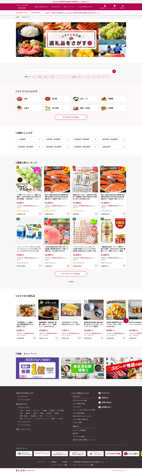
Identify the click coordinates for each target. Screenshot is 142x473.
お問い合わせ (105, 402)
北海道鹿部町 (20, 338)
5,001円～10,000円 (53, 139)
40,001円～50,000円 (53, 147)
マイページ (104, 393)
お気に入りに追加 (34, 338)
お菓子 (35, 413)
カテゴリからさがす (23, 407)
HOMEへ (72, 281)
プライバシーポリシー (58, 465)
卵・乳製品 (60, 410)
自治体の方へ (105, 407)
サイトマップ (41, 462)
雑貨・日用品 (24, 416)
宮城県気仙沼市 (49, 214)
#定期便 (74, 77)
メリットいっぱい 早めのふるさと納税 (84, 410)
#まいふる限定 (37, 77)
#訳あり (46, 77)
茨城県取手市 (104, 266)
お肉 (21, 410)
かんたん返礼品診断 (78, 413)
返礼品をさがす (56, 6)
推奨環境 (53, 462)
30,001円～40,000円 (25, 147)
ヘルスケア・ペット (42, 418)
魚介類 (28, 410)
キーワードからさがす (24, 399)
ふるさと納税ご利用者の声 (80, 419)
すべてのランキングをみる (71, 274)
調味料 (57, 413)
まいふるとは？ (77, 406)
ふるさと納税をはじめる (85, 6)
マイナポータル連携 (78, 436)
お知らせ (103, 398)
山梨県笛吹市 (48, 266)
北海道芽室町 (110, 338)
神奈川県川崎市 (21, 266)
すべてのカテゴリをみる (71, 117)
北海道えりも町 (43, 338)
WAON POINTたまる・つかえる (82, 416)
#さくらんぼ (96, 77)
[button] (126, 320)
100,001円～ (107, 147)
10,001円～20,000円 (81, 139)
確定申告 (75, 433)
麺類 (41, 413)
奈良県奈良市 (133, 338)
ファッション (49, 416)
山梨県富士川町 (21, 214)
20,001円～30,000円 (109, 139)
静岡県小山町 (65, 338)
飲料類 (28, 413)
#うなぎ (88, 77)
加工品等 (49, 413)
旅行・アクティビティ (26, 418)
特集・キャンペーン (69, 6)
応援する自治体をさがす (42, 6)
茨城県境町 (76, 214)
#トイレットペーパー (63, 77)
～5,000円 (22, 139)
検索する (114, 71)
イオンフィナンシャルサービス (82, 465)
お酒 (21, 413)
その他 (60, 418)
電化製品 (33, 416)
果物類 (45, 410)
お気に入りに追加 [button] (40, 213)
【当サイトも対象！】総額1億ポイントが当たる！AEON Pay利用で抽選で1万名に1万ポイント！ (72, 12)
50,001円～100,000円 (82, 147)
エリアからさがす (23, 396)
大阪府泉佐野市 (77, 266)
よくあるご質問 (77, 422)
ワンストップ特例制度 (79, 430)
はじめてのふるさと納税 (80, 400)
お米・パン (36, 410)
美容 (41, 416)
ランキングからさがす (24, 422)
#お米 (52, 77)
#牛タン (81, 77)
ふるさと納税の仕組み (79, 403)
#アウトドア (105, 77)
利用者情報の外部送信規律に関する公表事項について (89, 462)
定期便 (53, 418)
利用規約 (64, 462)
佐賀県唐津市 (88, 338)
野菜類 (52, 410)
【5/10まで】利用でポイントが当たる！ (70, 1)
